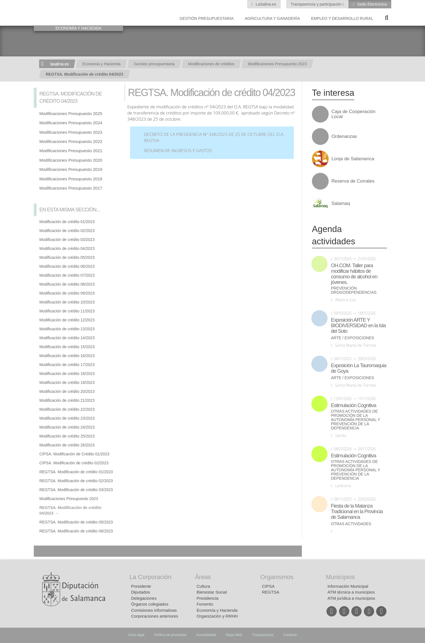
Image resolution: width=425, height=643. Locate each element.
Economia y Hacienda (101, 64)
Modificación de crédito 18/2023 (67, 373)
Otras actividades (351, 524)
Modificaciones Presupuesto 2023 (277, 64)
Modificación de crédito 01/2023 (67, 221)
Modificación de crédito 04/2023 (67, 248)
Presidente (141, 586)
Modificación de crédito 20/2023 (67, 391)
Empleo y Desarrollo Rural (342, 18)
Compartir (41, 551)
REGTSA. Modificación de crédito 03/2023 (76, 489)
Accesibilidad (206, 635)
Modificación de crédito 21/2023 (67, 400)
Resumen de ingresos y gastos (178, 151)
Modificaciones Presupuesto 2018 (70, 178)
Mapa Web (234, 635)
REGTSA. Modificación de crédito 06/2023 (76, 531)
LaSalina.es (265, 4)
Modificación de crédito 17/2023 (67, 364)
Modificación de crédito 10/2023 (67, 302)
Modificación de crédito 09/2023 (67, 293)
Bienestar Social (212, 592)
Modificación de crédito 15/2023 (67, 347)
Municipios (340, 576)
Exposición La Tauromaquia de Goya (358, 368)
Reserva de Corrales (352, 181)
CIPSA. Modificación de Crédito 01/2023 (74, 454)
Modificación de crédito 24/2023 (67, 427)
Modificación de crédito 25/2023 (67, 436)
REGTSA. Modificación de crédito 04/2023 (84, 74)
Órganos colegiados (149, 604)
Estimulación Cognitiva (353, 405)
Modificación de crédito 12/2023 (67, 320)
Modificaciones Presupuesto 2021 (70, 150)
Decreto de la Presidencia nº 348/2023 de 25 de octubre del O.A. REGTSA (214, 138)
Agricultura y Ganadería (272, 18)
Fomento (205, 604)
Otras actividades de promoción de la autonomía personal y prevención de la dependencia (355, 419)
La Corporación (150, 576)
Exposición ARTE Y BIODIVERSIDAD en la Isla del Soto (358, 325)
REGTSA (270, 592)
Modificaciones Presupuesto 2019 (70, 169)
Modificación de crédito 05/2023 (67, 257)
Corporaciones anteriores (154, 616)
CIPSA (268, 586)
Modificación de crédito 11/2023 (67, 311)
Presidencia (207, 598)
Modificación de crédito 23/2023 (67, 418)
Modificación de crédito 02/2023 (67, 230)
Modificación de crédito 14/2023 (67, 338)
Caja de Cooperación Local (353, 114)
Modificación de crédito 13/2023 (67, 329)
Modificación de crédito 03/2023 (67, 239)
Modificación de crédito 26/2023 (67, 445)
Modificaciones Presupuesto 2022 (70, 141)
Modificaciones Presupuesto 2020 (70, 160)
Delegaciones (144, 598)
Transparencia (262, 635)
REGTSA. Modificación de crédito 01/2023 (76, 472)
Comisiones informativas (154, 610)
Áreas (203, 576)
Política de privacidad (170, 635)
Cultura (203, 586)
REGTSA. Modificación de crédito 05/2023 (76, 522)
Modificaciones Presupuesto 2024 (70, 122)
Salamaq (340, 203)
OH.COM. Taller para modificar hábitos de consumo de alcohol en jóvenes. (354, 274)
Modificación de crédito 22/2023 (67, 409)
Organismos (276, 576)
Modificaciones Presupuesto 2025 (70, 113)
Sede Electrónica (371, 4)
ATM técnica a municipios (351, 592)
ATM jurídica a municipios (351, 598)
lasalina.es (59, 64)
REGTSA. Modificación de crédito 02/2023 (76, 481)
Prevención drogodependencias (353, 290)
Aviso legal (136, 635)
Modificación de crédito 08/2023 (67, 284)
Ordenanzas (344, 136)
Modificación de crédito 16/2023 (67, 355)
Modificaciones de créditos (211, 64)
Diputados (140, 592)
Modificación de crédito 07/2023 (67, 275)
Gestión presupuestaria (206, 18)
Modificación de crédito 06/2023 (67, 266)
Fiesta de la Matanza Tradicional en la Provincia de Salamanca (357, 511)
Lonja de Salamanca (352, 158)
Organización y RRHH (217, 616)
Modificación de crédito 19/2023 (67, 382)
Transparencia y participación (317, 4)
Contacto (290, 635)
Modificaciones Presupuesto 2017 (70, 188)
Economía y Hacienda (217, 610)
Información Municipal (348, 586)
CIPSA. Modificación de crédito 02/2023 (73, 463)
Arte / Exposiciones (352, 338)
